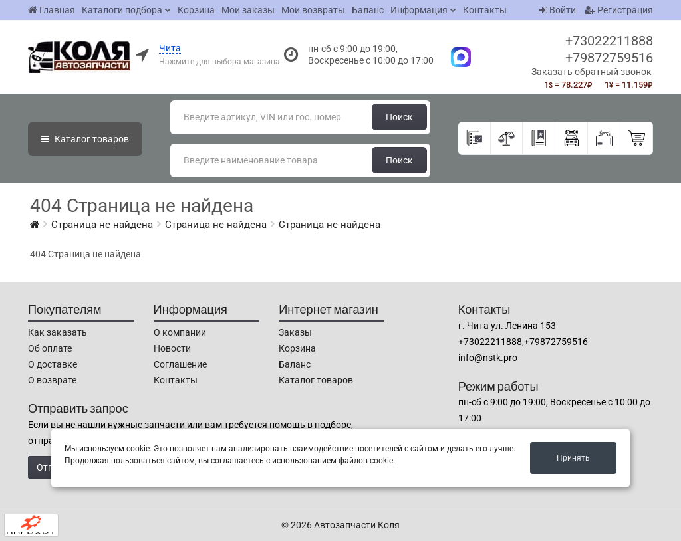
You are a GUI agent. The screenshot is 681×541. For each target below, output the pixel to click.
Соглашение (180, 364)
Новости (172, 348)
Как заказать (57, 332)
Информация (419, 10)
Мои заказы (248, 10)
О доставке (52, 364)
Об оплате (50, 348)
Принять (573, 458)
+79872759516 (609, 57)
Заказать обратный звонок (591, 71)
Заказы (295, 332)
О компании (180, 332)
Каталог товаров (316, 380)
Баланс (368, 10)
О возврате (52, 380)
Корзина (196, 10)
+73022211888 (609, 40)
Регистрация (619, 10)
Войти (557, 10)
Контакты (485, 10)
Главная (51, 10)
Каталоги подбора (122, 10)
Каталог (85, 139)
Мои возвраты (313, 10)
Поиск (399, 117)
